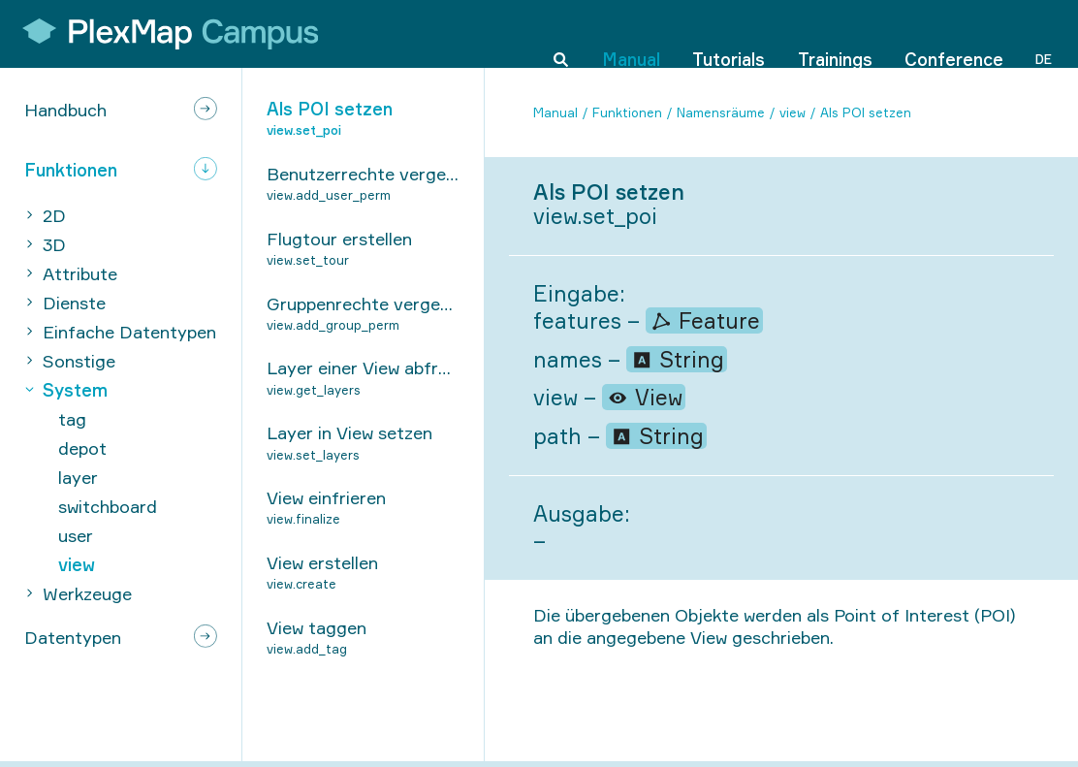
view (792, 112)
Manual (631, 33)
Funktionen (627, 112)
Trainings (835, 33)
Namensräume (721, 112)
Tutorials (728, 33)
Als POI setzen (865, 112)
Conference (953, 33)
